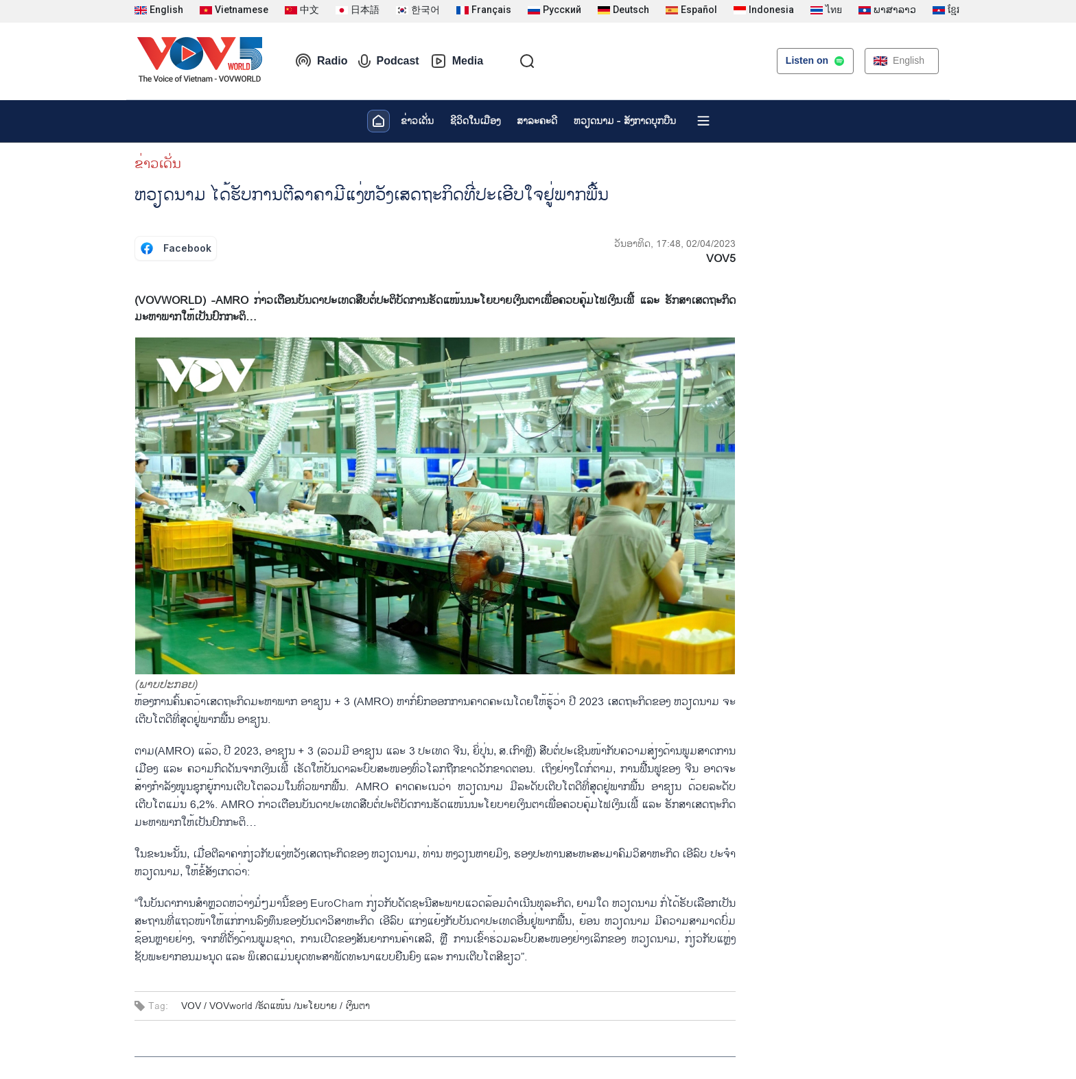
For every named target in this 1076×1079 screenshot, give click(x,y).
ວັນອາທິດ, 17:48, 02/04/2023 (675, 243)
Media (456, 61)
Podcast (388, 61)
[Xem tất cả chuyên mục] (703, 120)
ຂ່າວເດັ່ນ (417, 121)
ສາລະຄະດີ (537, 121)
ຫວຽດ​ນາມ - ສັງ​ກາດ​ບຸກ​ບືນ (625, 121)
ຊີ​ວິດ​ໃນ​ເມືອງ (475, 121)
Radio (321, 61)
